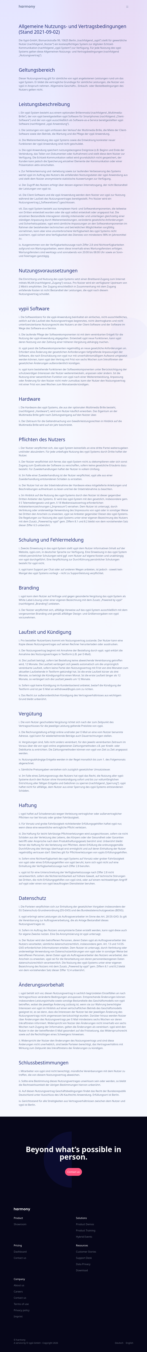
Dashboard (20, 1251)
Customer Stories (86, 1251)
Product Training (85, 1230)
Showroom (20, 1224)
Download (82, 1270)
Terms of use (21, 1304)
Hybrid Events (84, 1236)
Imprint (18, 1316)
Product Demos (85, 1224)
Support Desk (84, 1258)
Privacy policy (22, 1310)
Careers (18, 1291)
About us (19, 1285)
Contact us (73, 1172)
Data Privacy (83, 1264)
